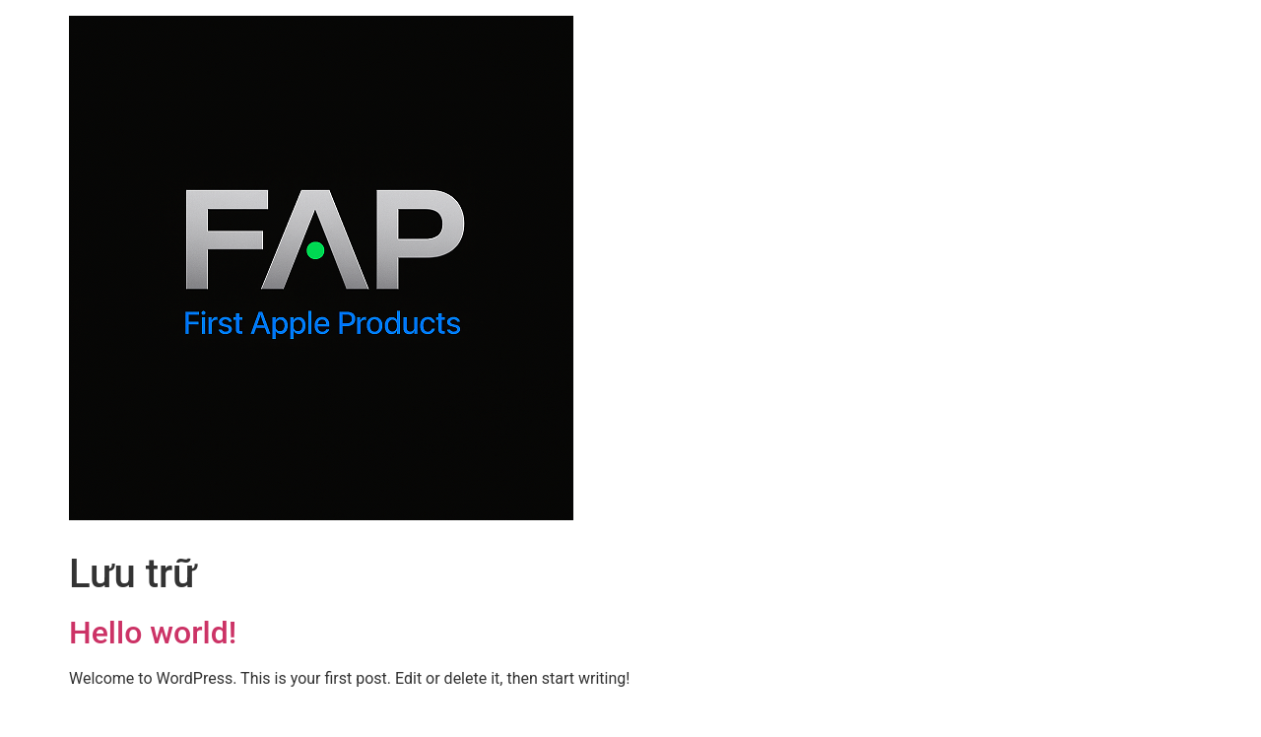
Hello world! (152, 632)
